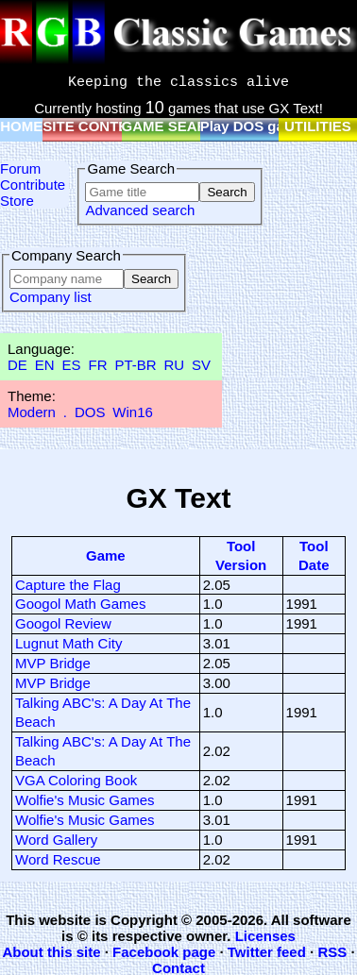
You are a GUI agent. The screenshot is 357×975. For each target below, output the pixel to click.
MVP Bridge (53, 663)
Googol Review (63, 623)
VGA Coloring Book (76, 780)
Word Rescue (58, 859)
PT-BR (135, 365)
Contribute (32, 185)
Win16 (132, 412)
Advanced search (140, 210)
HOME (21, 126)
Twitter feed (267, 952)
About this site (51, 952)
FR (97, 365)
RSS (332, 952)
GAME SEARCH (175, 126)
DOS (90, 412)
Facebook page (163, 952)
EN (45, 365)
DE (17, 365)
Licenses (265, 936)
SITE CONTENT (94, 126)
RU (174, 365)
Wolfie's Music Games (85, 800)
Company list (50, 297)
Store (17, 201)
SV (201, 365)
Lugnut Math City (68, 643)
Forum (20, 168)
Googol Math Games (80, 604)
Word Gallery (56, 840)
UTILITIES (317, 126)
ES (71, 365)
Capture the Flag (68, 585)
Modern (32, 412)
